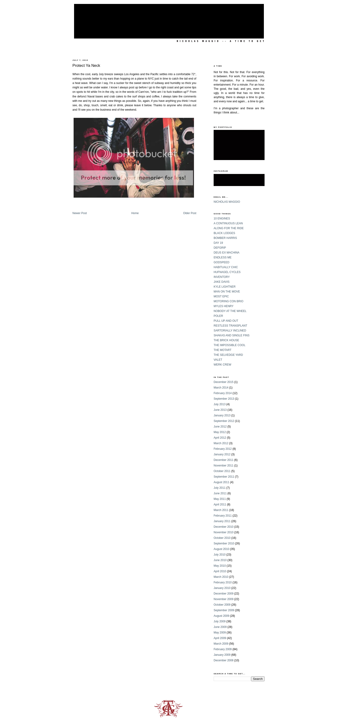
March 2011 (221, 510)
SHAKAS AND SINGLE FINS (232, 335)
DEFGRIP (220, 247)
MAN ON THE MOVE (227, 291)
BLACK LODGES (224, 233)
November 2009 (223, 599)
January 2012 (222, 454)
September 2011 (224, 476)
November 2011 (223, 465)
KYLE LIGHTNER (225, 286)
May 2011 (220, 499)
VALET (218, 359)
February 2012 (223, 448)
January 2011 (222, 521)
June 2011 (220, 493)
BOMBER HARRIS (225, 238)
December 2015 (223, 382)
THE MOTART (222, 350)
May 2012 (220, 432)
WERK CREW (222, 364)
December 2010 (223, 526)
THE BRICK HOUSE (226, 340)
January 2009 (222, 654)
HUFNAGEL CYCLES (227, 272)
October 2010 (222, 538)
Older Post (189, 213)
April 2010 (220, 571)
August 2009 (221, 615)
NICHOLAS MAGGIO (227, 201)
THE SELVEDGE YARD (228, 355)
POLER (218, 316)
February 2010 (223, 582)
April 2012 (220, 437)
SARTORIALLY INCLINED (230, 330)
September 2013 (224, 398)
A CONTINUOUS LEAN (228, 223)
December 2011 (223, 460)
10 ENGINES (222, 218)
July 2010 (219, 554)
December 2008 (223, 660)
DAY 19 (218, 242)
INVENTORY (222, 277)
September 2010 (224, 543)
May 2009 (220, 632)
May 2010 (220, 565)
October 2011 (222, 471)
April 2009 (220, 638)
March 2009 (221, 643)
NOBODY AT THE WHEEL (230, 311)
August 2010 (221, 549)
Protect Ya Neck (86, 65)
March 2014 (221, 387)
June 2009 (220, 627)
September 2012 (224, 421)
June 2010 (220, 560)
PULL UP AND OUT (226, 320)
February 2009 (223, 649)
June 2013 (220, 409)
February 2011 (223, 515)
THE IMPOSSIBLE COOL (229, 345)
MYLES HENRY (224, 306)
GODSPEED (221, 262)
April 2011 (220, 504)
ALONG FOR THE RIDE (229, 228)
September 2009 (224, 610)
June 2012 (220, 426)
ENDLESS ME (222, 257)
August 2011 (221, 482)
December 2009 (223, 593)
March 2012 (221, 443)
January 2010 (222, 588)
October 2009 (222, 604)
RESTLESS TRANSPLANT (230, 325)
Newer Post (79, 213)
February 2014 (223, 393)
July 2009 (219, 621)
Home (135, 213)
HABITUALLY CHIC (226, 267)
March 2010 (221, 576)
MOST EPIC (221, 296)
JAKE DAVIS (221, 281)
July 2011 (219, 487)
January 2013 (222, 415)
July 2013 (219, 404)
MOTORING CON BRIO (228, 301)
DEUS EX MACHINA (226, 252)
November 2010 (223, 532)
